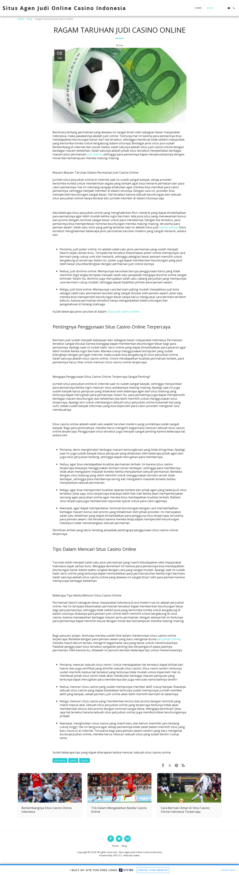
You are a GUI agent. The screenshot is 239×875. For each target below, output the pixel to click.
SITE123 (117, 855)
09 (25, 780)
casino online (168, 227)
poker (73, 760)
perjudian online (168, 639)
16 (94, 780)
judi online (94, 154)
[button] (218, 8)
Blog (29, 19)
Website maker (131, 855)
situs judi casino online (123, 311)
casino (84, 760)
